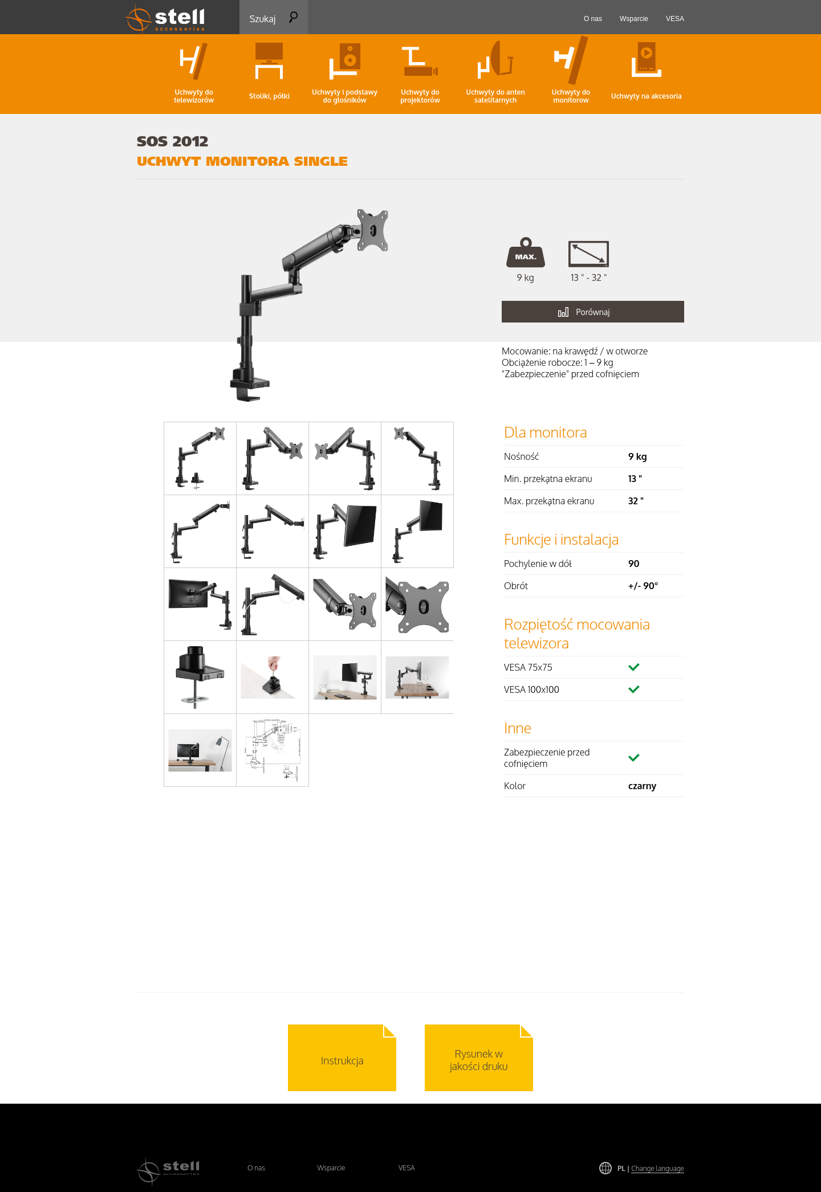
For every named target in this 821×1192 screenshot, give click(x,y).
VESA (407, 1168)
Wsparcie (331, 1168)
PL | (650, 1168)
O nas (256, 1168)
